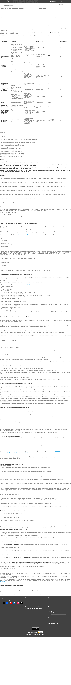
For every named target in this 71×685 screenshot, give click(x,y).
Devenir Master (52, 602)
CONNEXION (61, 1)
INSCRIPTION (53, 1)
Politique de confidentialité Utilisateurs (34, 606)
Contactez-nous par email (54, 618)
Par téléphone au (56, 620)
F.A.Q (27, 602)
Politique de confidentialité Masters (34, 608)
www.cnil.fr (2, 581)
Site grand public (60, 4)
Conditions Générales (30, 604)
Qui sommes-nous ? (30, 599)
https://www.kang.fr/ (31, 284)
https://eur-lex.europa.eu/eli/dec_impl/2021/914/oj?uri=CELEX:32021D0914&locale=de (30, 452)
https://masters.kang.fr (23, 234)
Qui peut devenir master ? (54, 599)
